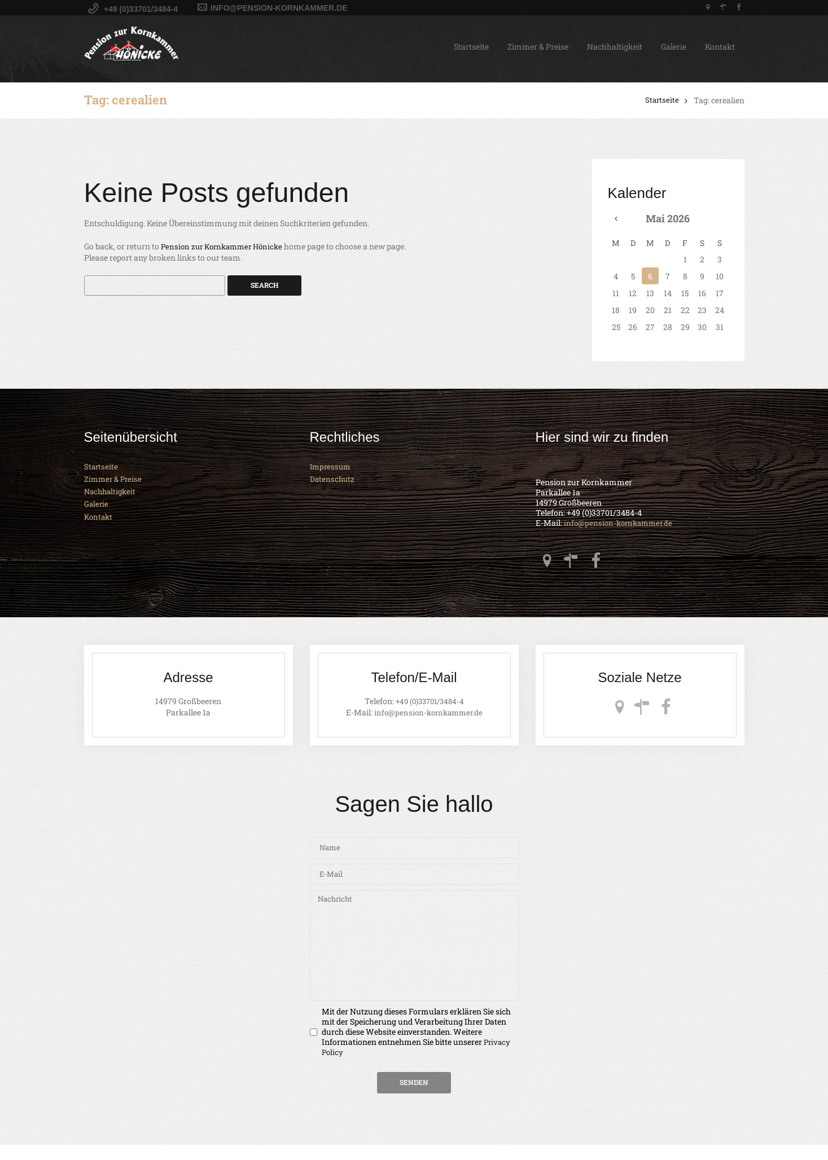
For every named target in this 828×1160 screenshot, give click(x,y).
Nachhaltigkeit (614, 46)
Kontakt (720, 46)
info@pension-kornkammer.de (621, 524)
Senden (414, 1097)
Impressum (331, 467)
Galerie (673, 46)
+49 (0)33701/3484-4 (429, 703)
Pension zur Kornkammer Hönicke (225, 246)
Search (264, 286)
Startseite (471, 46)
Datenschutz (333, 479)
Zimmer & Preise (537, 46)
